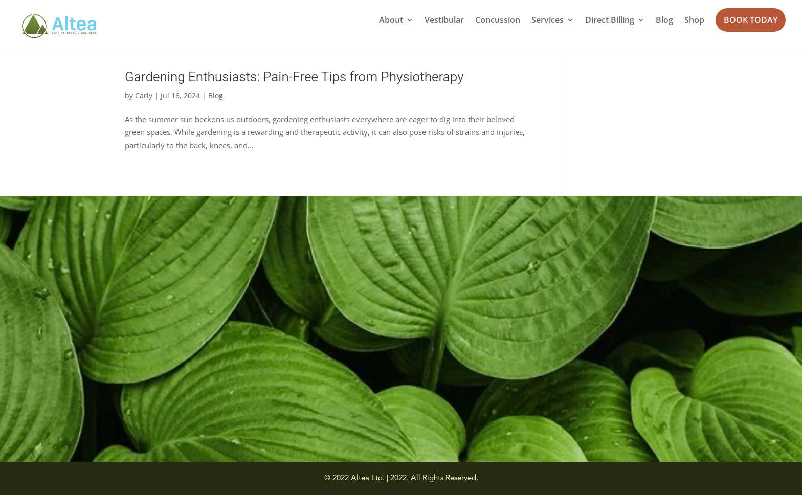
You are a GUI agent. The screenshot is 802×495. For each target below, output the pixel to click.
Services (547, 21)
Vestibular (444, 21)
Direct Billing (609, 21)
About (391, 21)
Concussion (497, 21)
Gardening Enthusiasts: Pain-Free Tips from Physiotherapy (294, 77)
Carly (143, 95)
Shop (694, 21)
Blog (664, 21)
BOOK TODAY (750, 20)
